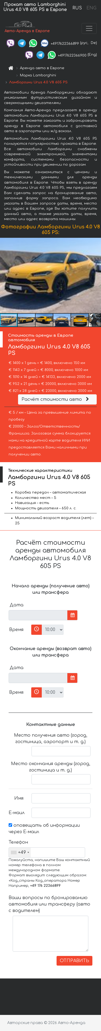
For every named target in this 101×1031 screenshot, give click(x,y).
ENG (91, 8)
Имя (18, 798)
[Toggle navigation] (89, 28)
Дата (16, 605)
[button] (96, 275)
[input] (38, 615)
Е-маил (17, 812)
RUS (77, 8)
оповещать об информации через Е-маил (44, 828)
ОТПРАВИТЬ (74, 960)
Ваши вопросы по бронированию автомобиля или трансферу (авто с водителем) (49, 904)
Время (16, 629)
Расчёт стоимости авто (56, 399)
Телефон (18, 842)
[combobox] (20, 852)
